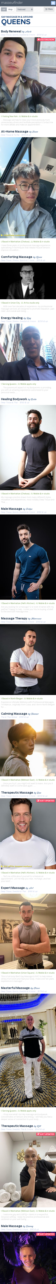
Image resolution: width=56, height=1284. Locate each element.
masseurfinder (12, 3)
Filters (49, 9)
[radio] (4, 9)
